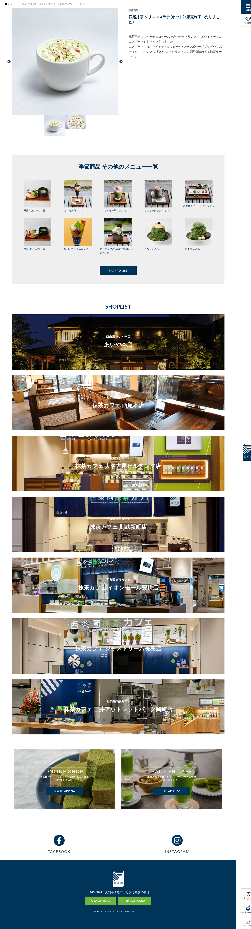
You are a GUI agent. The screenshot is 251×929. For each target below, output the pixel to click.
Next (121, 61)
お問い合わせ (243, 925)
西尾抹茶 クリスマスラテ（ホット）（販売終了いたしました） (56, 4)
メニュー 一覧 (17, 4)
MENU (243, 9)
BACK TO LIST (118, 270)
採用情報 (243, 20)
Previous (9, 61)
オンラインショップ (243, 898)
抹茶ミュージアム (243, 912)
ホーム (6, 4)
